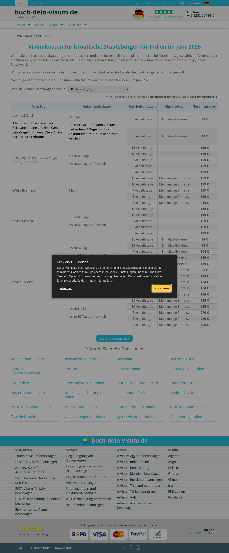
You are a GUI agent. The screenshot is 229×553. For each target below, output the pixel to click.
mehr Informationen (101, 280)
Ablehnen (66, 288)
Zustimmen (162, 288)
